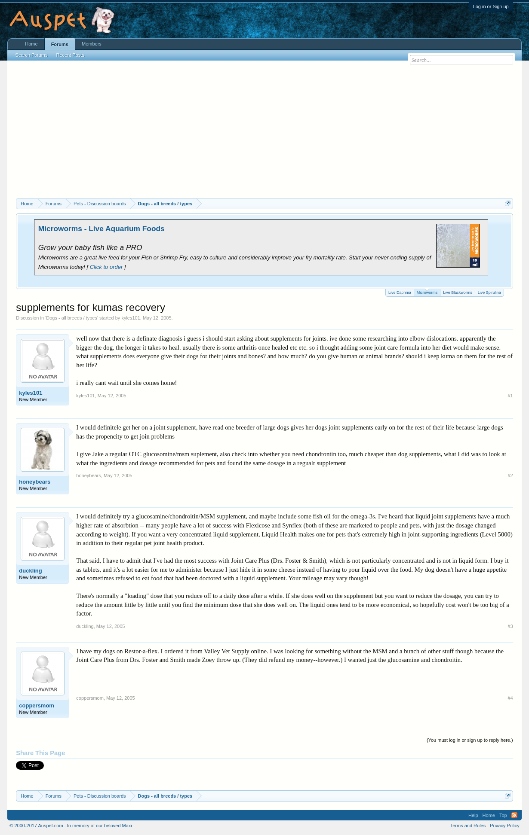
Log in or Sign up (491, 6)
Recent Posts (70, 55)
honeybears (34, 481)
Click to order (106, 267)
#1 (510, 395)
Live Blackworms (457, 292)
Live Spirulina (489, 292)
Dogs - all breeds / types (71, 317)
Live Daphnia (399, 292)
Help (473, 815)
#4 (510, 698)
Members (91, 43)
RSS (514, 815)
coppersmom (36, 705)
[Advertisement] (264, 133)
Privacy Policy (504, 825)
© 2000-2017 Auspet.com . (37, 825)
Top (503, 815)
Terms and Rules (468, 825)
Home (31, 43)
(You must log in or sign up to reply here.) (470, 740)
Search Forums (31, 55)
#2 (510, 475)
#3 (510, 626)
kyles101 (130, 317)
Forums (59, 44)
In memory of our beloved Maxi (99, 825)
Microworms (427, 292)
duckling (30, 570)
